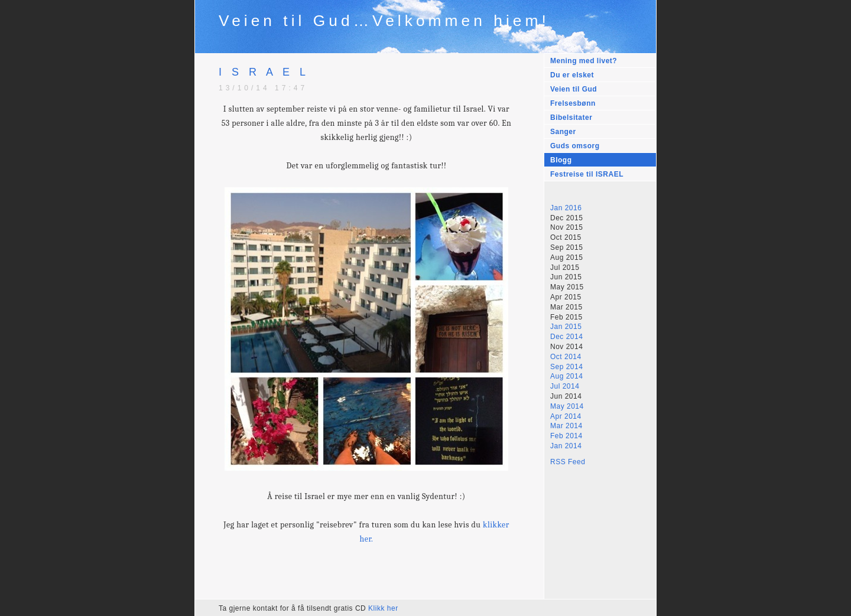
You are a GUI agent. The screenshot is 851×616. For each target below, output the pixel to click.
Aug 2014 (566, 376)
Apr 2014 (566, 416)
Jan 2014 (566, 446)
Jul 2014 (564, 386)
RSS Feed (567, 462)
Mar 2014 (566, 426)
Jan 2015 (566, 326)
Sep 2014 (566, 367)
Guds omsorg (575, 146)
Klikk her (383, 608)
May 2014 (567, 406)
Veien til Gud (573, 89)
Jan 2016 (566, 208)
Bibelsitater (571, 117)
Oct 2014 (566, 357)
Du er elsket (572, 75)
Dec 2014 (566, 337)
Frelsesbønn (573, 103)
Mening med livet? (583, 61)
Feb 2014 (566, 436)
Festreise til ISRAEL (586, 174)
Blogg (561, 160)
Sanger (563, 132)
